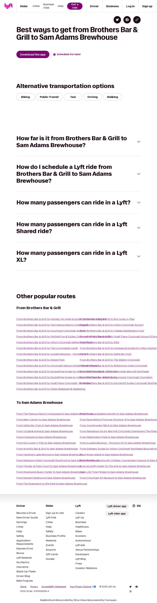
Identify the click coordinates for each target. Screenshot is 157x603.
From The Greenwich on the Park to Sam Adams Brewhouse (51, 483)
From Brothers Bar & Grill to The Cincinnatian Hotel (47, 348)
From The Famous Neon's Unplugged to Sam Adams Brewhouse (54, 414)
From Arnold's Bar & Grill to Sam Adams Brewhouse (47, 449)
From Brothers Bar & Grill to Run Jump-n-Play (107, 319)
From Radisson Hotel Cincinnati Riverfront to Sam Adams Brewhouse (57, 460)
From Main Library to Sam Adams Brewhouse (43, 419)
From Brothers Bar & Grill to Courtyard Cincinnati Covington (116, 377)
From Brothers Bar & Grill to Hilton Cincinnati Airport (112, 325)
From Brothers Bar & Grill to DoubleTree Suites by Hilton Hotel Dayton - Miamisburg (66, 377)
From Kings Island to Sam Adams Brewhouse (106, 454)
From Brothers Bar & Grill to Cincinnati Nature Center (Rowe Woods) (57, 365)
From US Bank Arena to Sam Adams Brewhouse (44, 431)
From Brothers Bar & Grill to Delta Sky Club (105, 354)
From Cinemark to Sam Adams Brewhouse (41, 437)
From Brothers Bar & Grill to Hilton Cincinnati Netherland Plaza (54, 342)
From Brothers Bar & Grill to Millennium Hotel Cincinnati (113, 365)
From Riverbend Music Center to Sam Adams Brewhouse (50, 472)
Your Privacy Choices (83, 586)
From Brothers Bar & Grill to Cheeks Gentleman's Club (112, 331)
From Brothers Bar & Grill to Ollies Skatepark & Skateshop (50, 389)
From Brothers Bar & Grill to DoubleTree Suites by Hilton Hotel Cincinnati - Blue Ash (66, 371)
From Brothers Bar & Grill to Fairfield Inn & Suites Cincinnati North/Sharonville (63, 336)
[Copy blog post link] (137, 19)
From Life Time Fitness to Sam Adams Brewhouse (109, 472)
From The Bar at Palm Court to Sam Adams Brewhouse (48, 466)
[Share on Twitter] (117, 19)
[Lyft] (8, 6)
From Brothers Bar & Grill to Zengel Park (40, 360)
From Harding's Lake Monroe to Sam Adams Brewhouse (49, 454)
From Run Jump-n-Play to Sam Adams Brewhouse (46, 443)
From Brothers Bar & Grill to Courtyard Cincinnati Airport (50, 331)
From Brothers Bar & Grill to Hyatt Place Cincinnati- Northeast (53, 383)
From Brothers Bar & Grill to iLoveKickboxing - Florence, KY (52, 354)
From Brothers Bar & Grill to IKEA (99, 342)
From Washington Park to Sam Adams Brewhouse (109, 437)
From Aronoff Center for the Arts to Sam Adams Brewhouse (115, 466)
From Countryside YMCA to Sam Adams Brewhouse (110, 425)
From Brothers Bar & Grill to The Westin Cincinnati (110, 360)
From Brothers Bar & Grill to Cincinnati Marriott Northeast (114, 371)
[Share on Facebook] (127, 19)
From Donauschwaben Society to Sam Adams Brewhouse (114, 414)
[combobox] (136, 506)
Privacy (34, 586)
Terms (23, 586)
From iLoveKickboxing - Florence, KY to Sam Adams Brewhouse (117, 443)
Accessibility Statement (54, 586)
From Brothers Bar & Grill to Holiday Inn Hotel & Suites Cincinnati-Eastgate (61, 319)
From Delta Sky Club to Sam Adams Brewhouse (44, 425)
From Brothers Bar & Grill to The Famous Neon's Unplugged (52, 325)
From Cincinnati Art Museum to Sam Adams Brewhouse (113, 478)
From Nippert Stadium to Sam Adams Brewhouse (45, 478)
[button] (78, 142)
